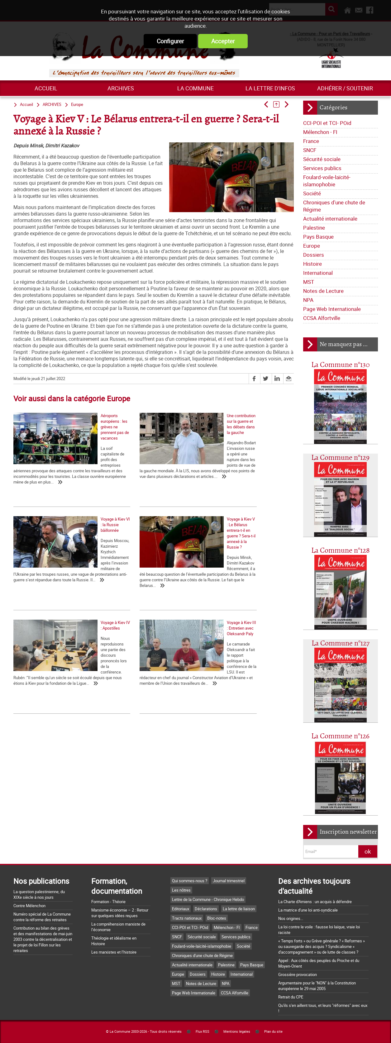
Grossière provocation (297, 974)
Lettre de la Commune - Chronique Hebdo (208, 899)
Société (312, 193)
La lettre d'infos (270, 88)
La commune (195, 88)
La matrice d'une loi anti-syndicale (308, 910)
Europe (311, 245)
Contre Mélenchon (29, 905)
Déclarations (206, 909)
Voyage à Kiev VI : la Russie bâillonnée (234, 467)
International (318, 272)
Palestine (314, 227)
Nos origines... (290, 918)
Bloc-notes (216, 918)
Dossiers (313, 254)
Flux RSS (202, 1031)
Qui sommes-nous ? (189, 880)
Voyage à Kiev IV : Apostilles (131, 585)
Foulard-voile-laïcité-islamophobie (326, 181)
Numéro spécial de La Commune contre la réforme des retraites (42, 916)
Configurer (170, 41)
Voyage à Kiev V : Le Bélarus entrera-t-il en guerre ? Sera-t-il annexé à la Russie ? (50, 588)
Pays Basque (318, 236)
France (311, 141)
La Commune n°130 (340, 365)
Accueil (46, 88)
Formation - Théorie (108, 901)
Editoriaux (180, 909)
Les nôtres (181, 890)
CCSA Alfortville (321, 317)
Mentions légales (236, 1031)
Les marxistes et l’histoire (113, 952)
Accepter (223, 41)
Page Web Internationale (332, 308)
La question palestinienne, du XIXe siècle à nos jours (39, 894)
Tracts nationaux (187, 918)
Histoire (312, 263)
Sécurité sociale (322, 159)
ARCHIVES (120, 88)
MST (308, 281)
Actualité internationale (330, 218)
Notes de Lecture (323, 290)
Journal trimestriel (229, 880)
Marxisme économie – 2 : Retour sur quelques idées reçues (119, 912)
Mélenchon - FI (320, 132)
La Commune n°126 (340, 736)
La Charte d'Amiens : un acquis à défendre (315, 901)
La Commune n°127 (341, 643)
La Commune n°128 (340, 550)
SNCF (309, 150)
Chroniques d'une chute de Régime (334, 206)
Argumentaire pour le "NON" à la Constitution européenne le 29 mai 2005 (317, 985)
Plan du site (273, 1031)
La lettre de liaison (239, 909)
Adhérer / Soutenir (345, 88)
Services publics (322, 168)
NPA (308, 299)
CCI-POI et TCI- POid (327, 122)
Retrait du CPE (290, 997)
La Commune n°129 (340, 458)
